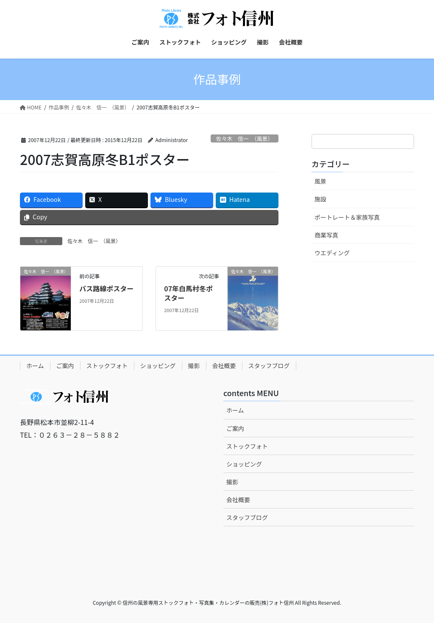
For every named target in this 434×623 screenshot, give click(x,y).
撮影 (194, 365)
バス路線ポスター (106, 288)
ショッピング (158, 365)
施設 (320, 199)
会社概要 (224, 365)
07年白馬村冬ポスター (188, 293)
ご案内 (65, 365)
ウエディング (332, 253)
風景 (320, 181)
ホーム (35, 365)
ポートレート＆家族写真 (347, 217)
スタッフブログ (269, 365)
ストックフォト (107, 365)
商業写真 (326, 235)
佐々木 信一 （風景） (244, 138)
